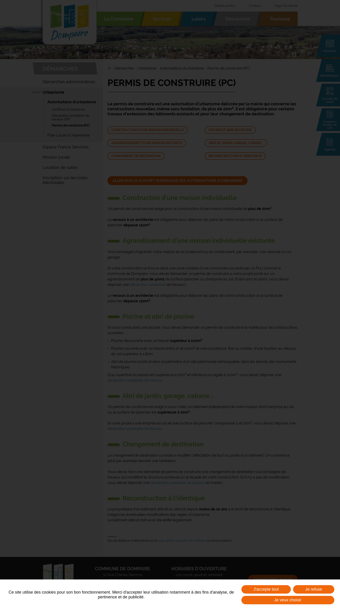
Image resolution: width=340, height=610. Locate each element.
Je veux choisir (287, 600)
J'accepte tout (266, 589)
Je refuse (313, 589)
